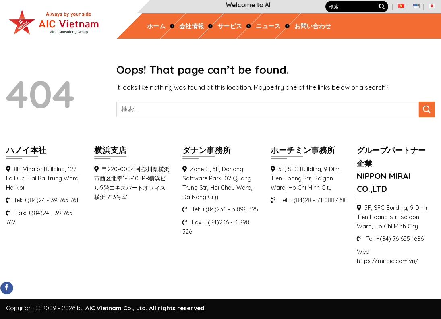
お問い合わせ (312, 26)
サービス (229, 26)
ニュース (268, 26)
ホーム (156, 26)
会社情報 (191, 26)
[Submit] (382, 7)
